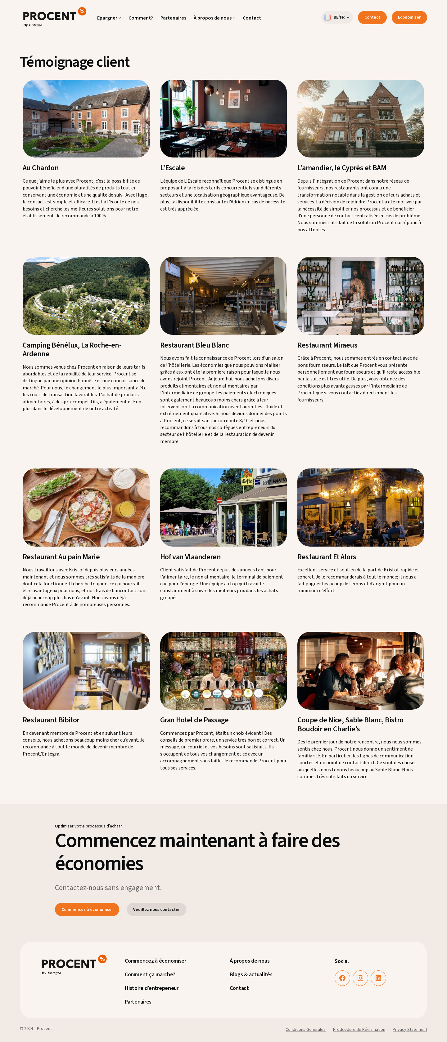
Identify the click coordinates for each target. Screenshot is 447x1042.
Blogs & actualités (251, 974)
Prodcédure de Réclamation (359, 1029)
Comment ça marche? (150, 974)
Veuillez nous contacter (156, 910)
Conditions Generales (306, 1029)
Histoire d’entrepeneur (151, 988)
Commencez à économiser (87, 910)
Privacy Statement (410, 1029)
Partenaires (138, 1002)
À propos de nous (249, 961)
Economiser (409, 17)
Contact (372, 17)
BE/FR (334, 17)
